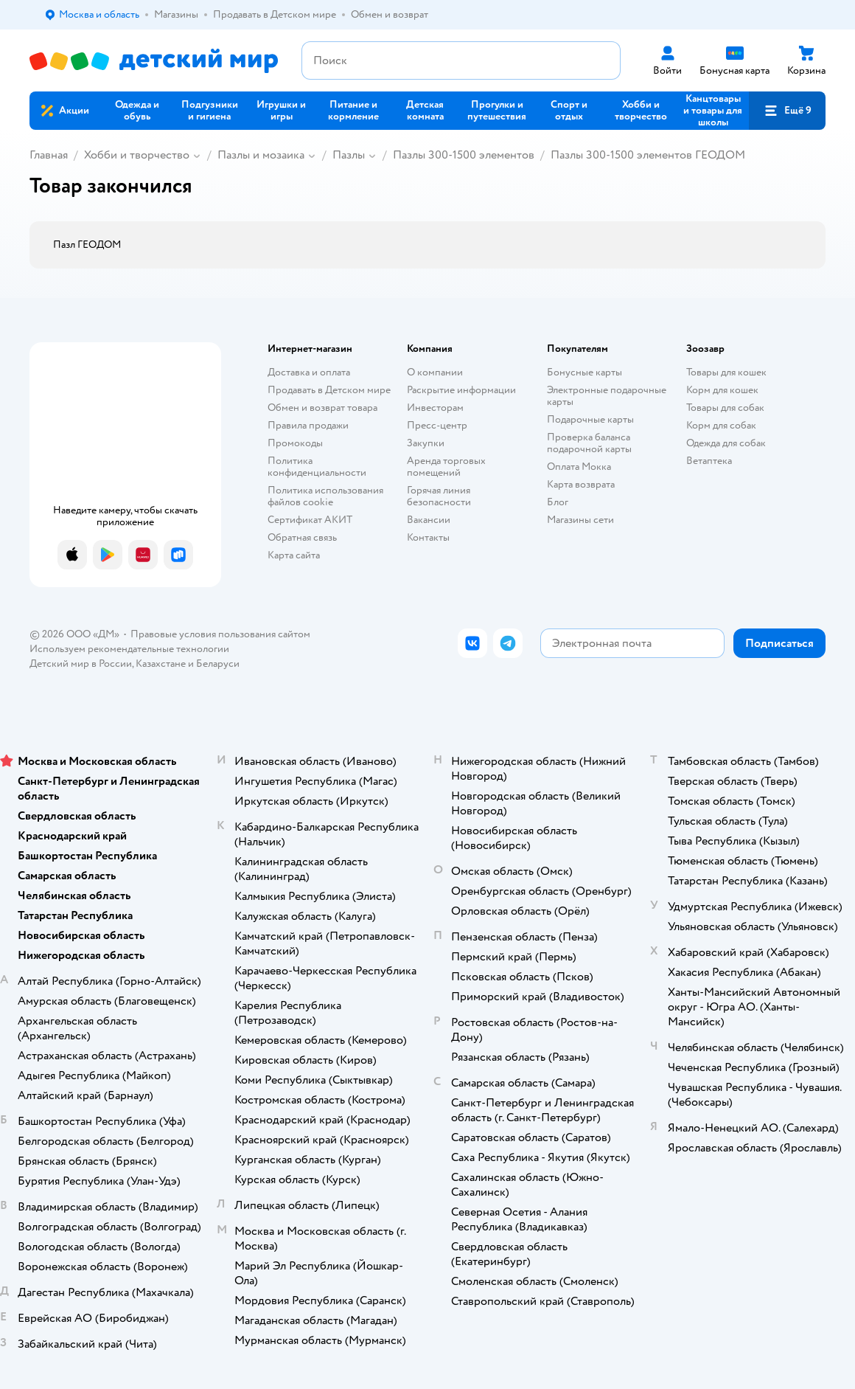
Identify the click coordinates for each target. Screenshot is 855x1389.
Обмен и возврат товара (322, 407)
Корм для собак (721, 425)
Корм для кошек (722, 390)
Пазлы (348, 155)
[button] (787, 110)
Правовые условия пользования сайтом (220, 634)
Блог (557, 502)
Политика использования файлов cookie (325, 496)
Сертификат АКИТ (310, 519)
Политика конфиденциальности (317, 466)
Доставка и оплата (309, 372)
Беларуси (218, 663)
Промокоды (295, 443)
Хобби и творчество (136, 155)
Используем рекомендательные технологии (129, 648)
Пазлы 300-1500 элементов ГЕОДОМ (648, 155)
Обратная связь (302, 537)
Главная (48, 155)
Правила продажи (308, 425)
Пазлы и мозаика (260, 155)
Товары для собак (725, 407)
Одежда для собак (726, 443)
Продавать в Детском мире (329, 390)
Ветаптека (709, 460)
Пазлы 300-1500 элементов (463, 155)
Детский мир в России (80, 663)
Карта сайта (294, 555)
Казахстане (161, 663)
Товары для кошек (726, 372)
